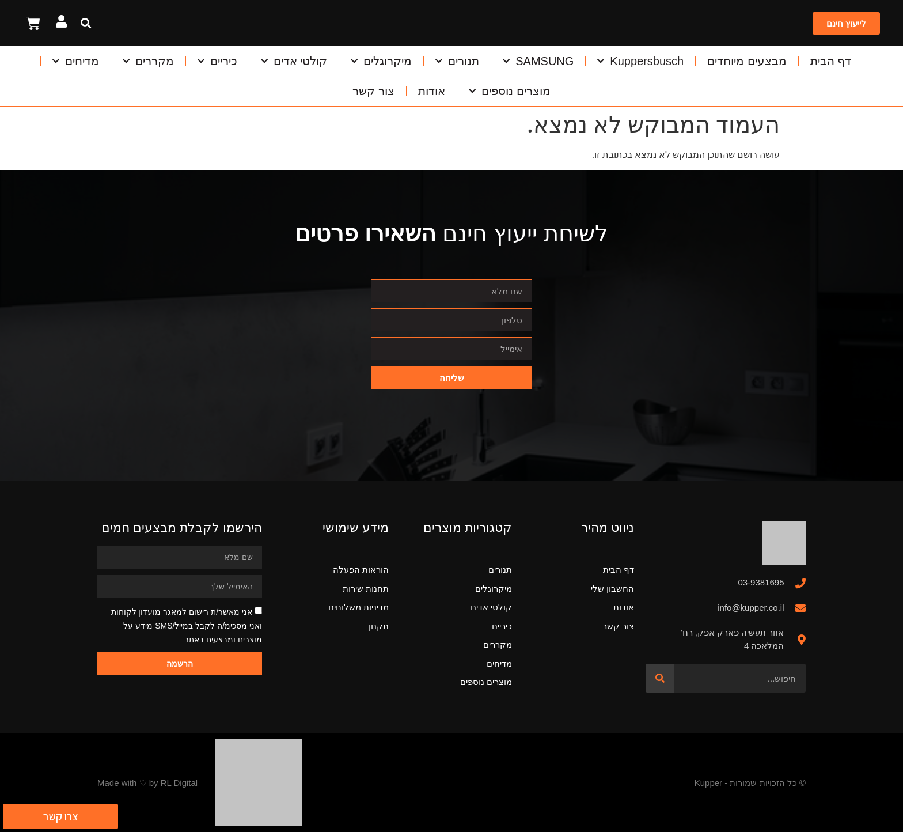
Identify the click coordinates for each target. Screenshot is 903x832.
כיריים (217, 61)
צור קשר (373, 91)
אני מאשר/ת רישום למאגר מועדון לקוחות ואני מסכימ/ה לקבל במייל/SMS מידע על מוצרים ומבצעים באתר (186, 625)
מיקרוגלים (381, 61)
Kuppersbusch (640, 61)
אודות (431, 91)
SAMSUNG (538, 61)
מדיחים (75, 61)
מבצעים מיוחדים (747, 61)
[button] (85, 23)
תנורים (457, 61)
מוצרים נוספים (510, 91)
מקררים (148, 61)
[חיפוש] (660, 678)
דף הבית (831, 61)
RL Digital (179, 783)
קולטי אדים (294, 61)
